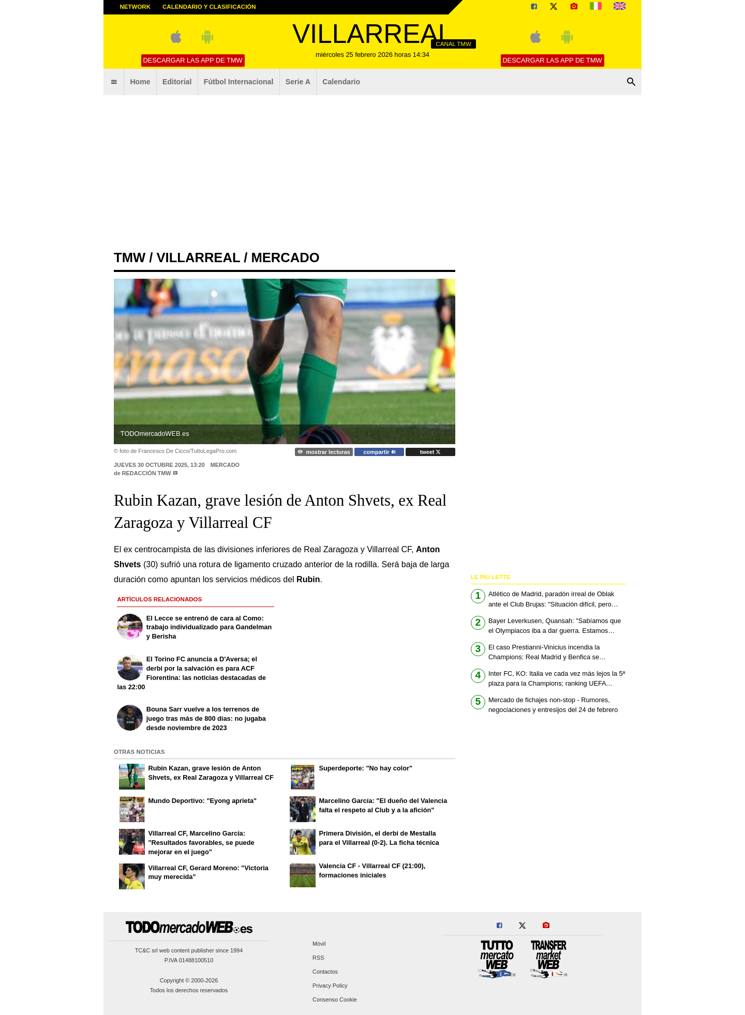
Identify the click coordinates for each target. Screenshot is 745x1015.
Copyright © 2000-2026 (189, 980)
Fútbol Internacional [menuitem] (239, 82)
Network (135, 7)
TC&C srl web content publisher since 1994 (189, 950)
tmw (129, 257)
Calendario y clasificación (209, 7)
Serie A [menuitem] (298, 82)
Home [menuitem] (140, 82)
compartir (379, 452)
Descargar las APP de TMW (192, 60)
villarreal (198, 257)
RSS (318, 958)
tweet (430, 452)
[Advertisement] (372, 173)
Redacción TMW (146, 473)
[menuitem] (114, 82)
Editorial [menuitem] (176, 82)
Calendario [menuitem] (341, 82)
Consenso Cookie (334, 1000)
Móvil (318, 944)
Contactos (325, 972)
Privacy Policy (330, 986)
